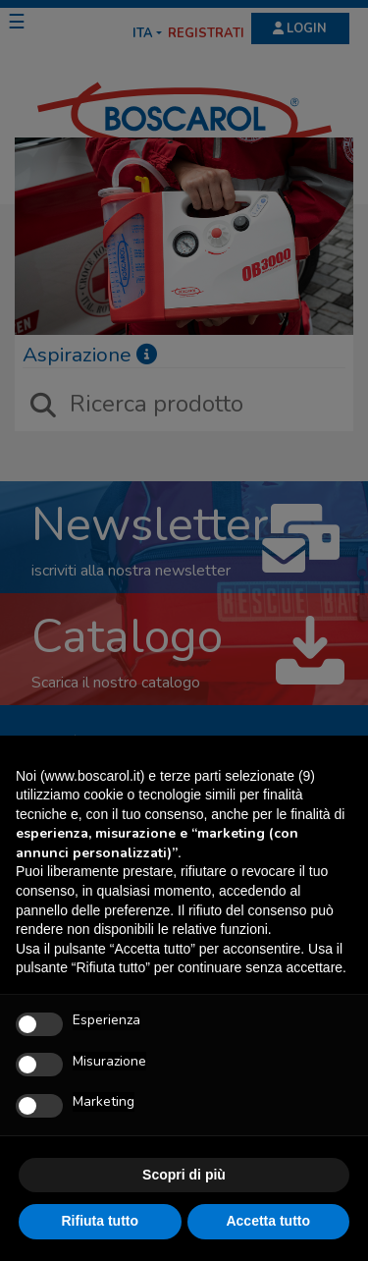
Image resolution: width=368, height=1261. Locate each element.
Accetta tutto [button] (268, 1221)
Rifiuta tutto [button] (99, 1221)
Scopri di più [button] (184, 1174)
